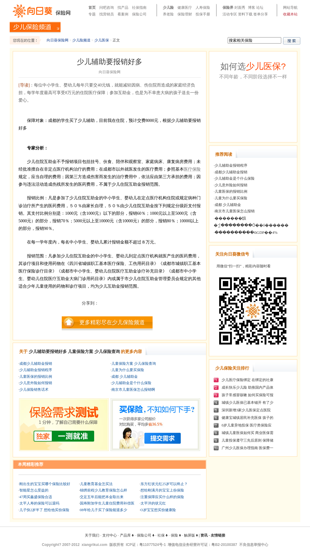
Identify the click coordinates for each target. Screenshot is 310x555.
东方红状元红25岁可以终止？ (164, 484)
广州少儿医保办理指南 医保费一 (247, 448)
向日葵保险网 (57, 40)
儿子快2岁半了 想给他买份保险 (44, 510)
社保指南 (139, 7)
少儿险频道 (81, 40)
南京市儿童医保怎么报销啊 (133, 389)
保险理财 (184, 14)
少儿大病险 (147, 26)
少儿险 (168, 7)
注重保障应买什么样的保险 (162, 497)
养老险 (168, 14)
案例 (280, 26)
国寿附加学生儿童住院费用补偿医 (107, 503)
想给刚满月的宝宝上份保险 (162, 490)
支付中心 (109, 535)
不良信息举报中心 (253, 545)
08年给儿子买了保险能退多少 (103, 510)
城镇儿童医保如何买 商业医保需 (247, 433)
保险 (176, 535)
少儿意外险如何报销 (35, 383)
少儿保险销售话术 (33, 389)
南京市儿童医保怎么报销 (235, 211)
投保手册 (203, 14)
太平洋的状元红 (153, 503)
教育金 (191, 26)
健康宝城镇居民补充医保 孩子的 (247, 418)
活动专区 (230, 14)
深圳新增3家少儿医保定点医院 (246, 410)
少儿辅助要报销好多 (48, 351)
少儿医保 (233, 26)
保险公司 (139, 14)
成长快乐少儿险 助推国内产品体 (247, 387)
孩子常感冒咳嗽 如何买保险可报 (247, 395)
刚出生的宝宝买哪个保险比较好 (44, 484)
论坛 (259, 7)
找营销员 (106, 14)
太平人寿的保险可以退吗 (39, 503)
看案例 (122, 14)
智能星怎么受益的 (33, 490)
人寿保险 (203, 7)
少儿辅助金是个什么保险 (131, 383)
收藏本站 (290, 14)
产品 (268, 26)
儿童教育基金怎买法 (96, 484)
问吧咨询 (106, 7)
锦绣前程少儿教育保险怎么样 (103, 490)
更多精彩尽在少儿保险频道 (112, 322)
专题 (92, 14)
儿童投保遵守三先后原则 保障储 (247, 440)
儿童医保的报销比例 (35, 376)
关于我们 (92, 535)
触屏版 (191, 535)
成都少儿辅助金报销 (35, 363)
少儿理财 (253, 26)
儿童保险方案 (80, 351)
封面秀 (239, 7)
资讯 (204, 535)
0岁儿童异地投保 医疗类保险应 (247, 425)
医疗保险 (192, 169)
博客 (251, 7)
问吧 (291, 26)
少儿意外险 (211, 26)
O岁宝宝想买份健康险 (158, 510)
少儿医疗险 (171, 26)
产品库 (127, 535)
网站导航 (290, 7)
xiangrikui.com (94, 545)
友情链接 (218, 535)
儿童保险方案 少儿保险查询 (133, 363)
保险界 (228, 7)
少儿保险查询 (107, 351)
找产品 (122, 7)
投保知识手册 (121, 26)
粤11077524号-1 (152, 545)
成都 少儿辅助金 (124, 376)
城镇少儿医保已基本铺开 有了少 (247, 402)
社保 (162, 535)
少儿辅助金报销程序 (35, 370)
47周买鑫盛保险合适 (35, 497)
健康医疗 (184, 7)
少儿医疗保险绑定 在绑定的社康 (247, 380)
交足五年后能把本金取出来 (102, 497)
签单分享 (260, 14)
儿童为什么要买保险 (127, 370)
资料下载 (245, 14)
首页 (92, 7)
